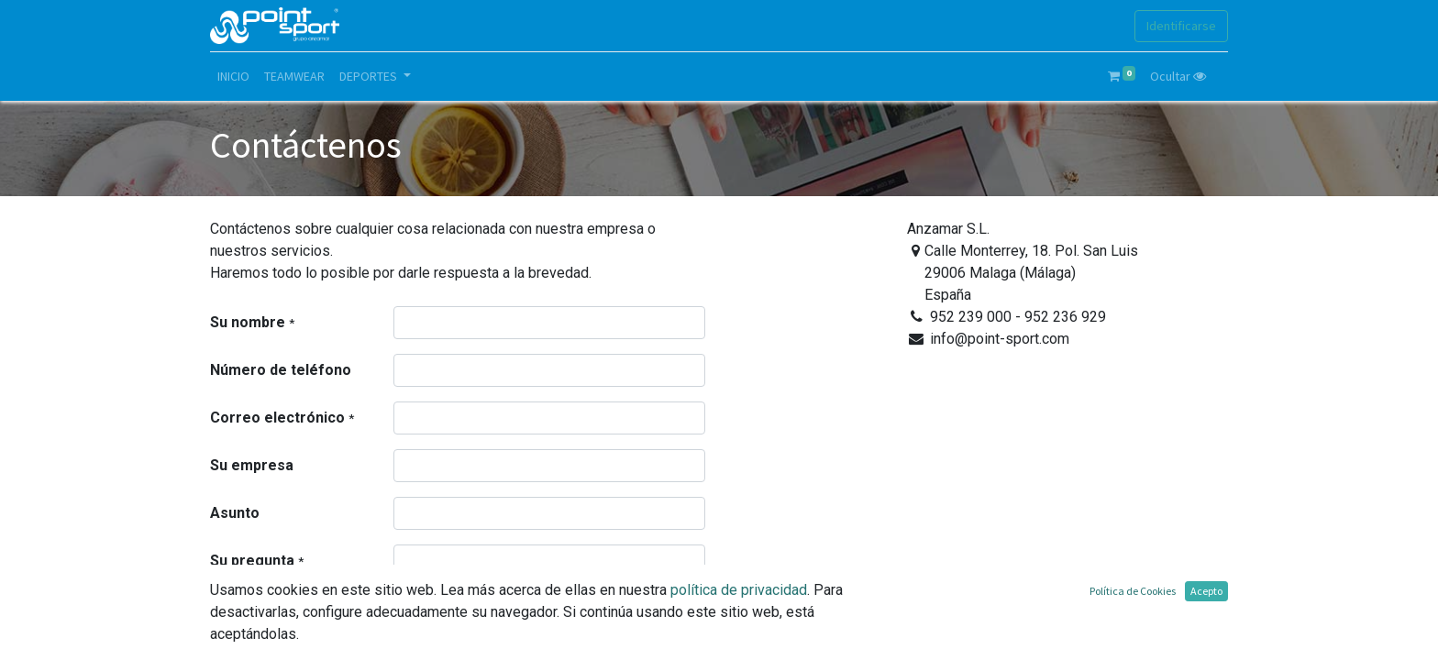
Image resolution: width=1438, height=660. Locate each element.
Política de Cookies (1133, 591)
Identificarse (1181, 25)
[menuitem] (233, 77)
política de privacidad (738, 590)
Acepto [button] (1206, 591)
